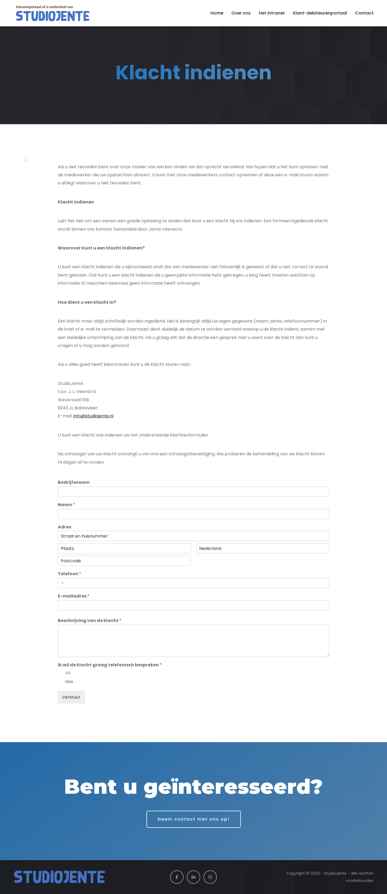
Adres (64, 527)
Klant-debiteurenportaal (320, 13)
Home (216, 13)
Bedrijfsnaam (73, 482)
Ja (67, 673)
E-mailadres (73, 596)
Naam (66, 505)
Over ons (241, 13)
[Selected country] (61, 583)
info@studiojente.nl (93, 416)
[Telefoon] (193, 583)
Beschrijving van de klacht (89, 621)
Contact (364, 13)
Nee (69, 681)
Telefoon (69, 574)
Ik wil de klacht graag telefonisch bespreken (110, 665)
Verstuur (71, 697)
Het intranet (272, 13)
